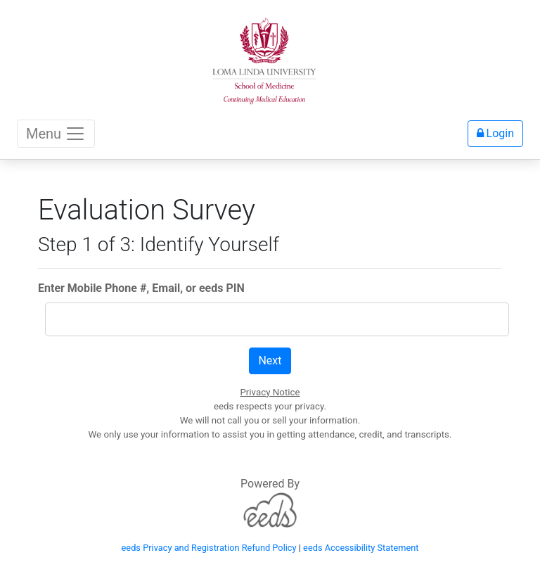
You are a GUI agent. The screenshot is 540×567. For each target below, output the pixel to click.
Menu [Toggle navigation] (56, 133)
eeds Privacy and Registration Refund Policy (209, 547)
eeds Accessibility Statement (360, 547)
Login (495, 133)
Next (269, 360)
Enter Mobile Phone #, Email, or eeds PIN (141, 288)
